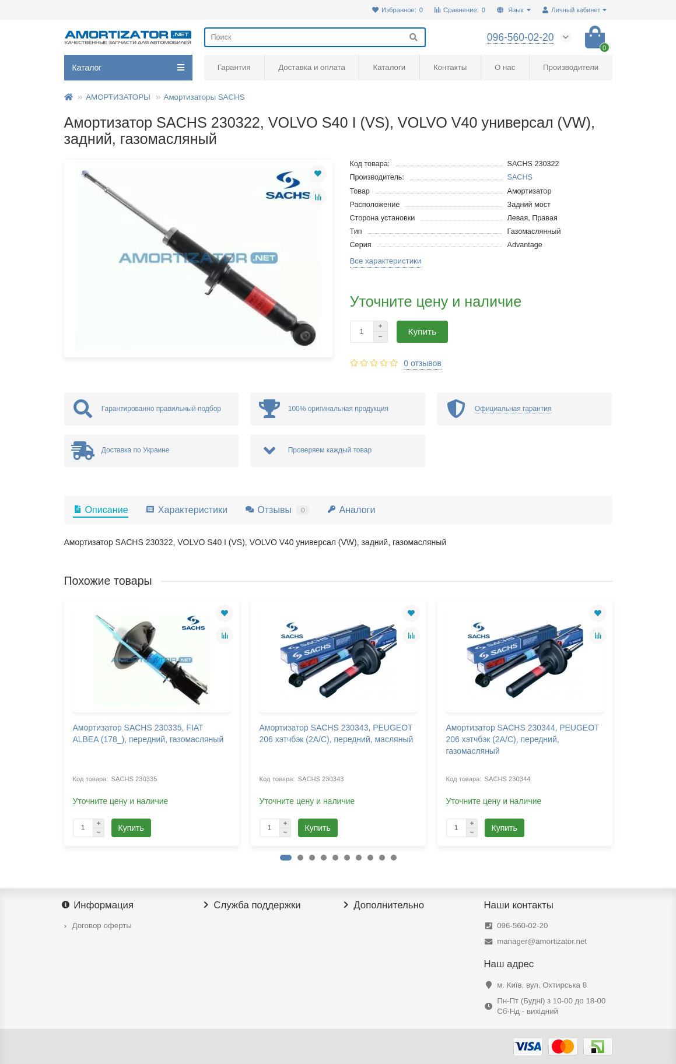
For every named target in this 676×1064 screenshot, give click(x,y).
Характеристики (186, 509)
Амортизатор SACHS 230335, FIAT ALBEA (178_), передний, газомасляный (148, 733)
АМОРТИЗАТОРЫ (118, 97)
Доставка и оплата (311, 67)
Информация (99, 905)
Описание (100, 509)
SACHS (520, 177)
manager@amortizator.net (542, 941)
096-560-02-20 (522, 925)
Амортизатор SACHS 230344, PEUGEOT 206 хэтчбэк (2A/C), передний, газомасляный (523, 739)
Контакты (450, 67)
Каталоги (389, 67)
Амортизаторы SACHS (204, 97)
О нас (505, 67)
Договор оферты (102, 925)
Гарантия (234, 67)
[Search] (315, 37)
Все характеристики (386, 261)
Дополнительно (384, 905)
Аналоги (351, 509)
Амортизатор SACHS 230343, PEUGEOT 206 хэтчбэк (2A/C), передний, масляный (337, 733)
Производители (570, 67)
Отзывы (277, 509)
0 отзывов (423, 363)
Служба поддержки (252, 905)
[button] (286, 858)
